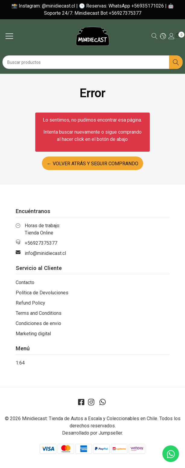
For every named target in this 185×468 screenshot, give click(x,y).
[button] (163, 36)
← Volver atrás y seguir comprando (92, 163)
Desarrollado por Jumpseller (92, 433)
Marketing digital (33, 333)
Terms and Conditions (38, 313)
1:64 (20, 363)
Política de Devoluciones (42, 293)
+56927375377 (41, 243)
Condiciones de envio (38, 323)
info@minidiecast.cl (45, 253)
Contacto (25, 282)
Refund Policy (30, 303)
